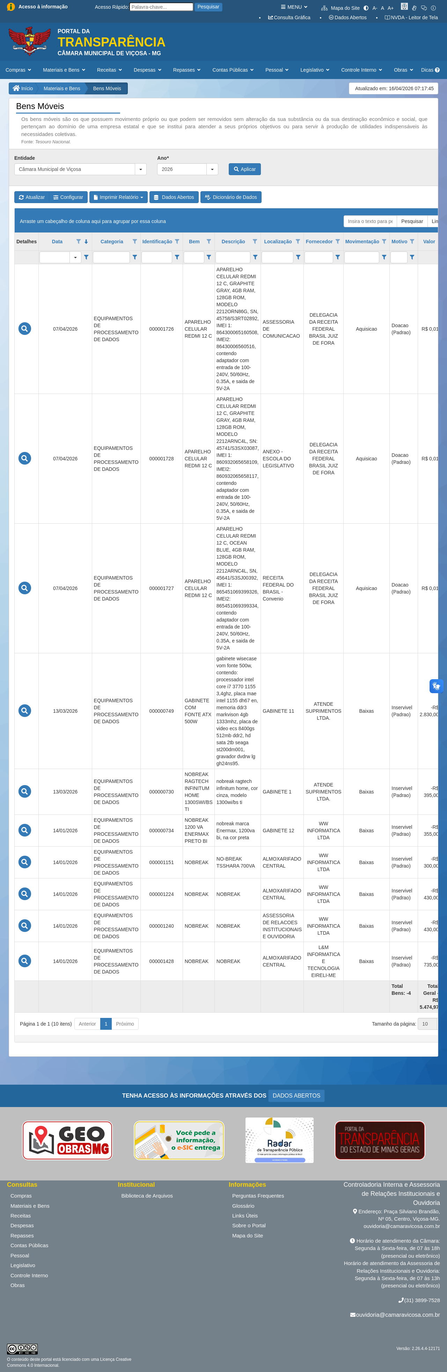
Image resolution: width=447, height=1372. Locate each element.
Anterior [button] (87, 1024)
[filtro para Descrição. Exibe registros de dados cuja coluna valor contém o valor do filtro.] (232, 257)
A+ (391, 8)
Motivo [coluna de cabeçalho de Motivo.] (399, 241)
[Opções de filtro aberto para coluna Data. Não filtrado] (78, 241)
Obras (17, 1285)
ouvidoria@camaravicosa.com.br (398, 1315)
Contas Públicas (29, 1245)
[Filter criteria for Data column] (86, 257)
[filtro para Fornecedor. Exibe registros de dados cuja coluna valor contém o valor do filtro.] (319, 257)
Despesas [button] (148, 70)
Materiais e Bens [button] (65, 70)
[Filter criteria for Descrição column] (255, 257)
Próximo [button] (125, 1024)
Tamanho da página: (394, 1024)
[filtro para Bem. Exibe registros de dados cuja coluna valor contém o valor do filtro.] (194, 257)
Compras (21, 1196)
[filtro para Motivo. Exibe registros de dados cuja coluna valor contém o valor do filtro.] (398, 257)
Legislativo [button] (316, 70)
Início (23, 88)
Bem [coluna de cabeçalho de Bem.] (194, 241)
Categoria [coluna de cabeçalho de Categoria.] (112, 241)
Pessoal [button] (277, 70)
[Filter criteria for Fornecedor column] (338, 257)
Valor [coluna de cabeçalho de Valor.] (429, 241)
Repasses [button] (187, 70)
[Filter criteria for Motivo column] (412, 257)
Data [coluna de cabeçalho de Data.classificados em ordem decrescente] (57, 241)
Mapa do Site (340, 8)
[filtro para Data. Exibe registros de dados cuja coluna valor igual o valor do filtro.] (54, 257)
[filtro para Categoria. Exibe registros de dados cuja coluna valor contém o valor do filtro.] (111, 257)
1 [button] (106, 1024)
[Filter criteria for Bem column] (209, 257)
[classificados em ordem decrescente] (86, 241)
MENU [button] (294, 7)
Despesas (22, 1225)
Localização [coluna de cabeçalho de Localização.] (278, 241)
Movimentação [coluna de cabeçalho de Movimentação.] (362, 241)
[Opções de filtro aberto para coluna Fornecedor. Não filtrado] (338, 241)
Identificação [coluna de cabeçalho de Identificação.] (157, 241)
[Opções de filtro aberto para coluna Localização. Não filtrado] (298, 241)
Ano (163, 158)
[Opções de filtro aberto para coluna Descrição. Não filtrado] (255, 241)
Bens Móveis (107, 88)
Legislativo (22, 1265)
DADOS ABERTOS (296, 1096)
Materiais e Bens (62, 88)
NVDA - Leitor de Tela (411, 17)
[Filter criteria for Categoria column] (134, 257)
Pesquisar (208, 6)
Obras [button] (404, 70)
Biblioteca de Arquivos (147, 1196)
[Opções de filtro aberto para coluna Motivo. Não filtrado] (412, 241)
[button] (141, 169)
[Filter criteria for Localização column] (298, 257)
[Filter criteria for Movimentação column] (384, 257)
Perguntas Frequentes (258, 1196)
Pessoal (19, 1255)
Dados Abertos (347, 17)
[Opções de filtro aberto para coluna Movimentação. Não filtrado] (384, 241)
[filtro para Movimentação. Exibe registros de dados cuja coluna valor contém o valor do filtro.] (361, 257)
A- (375, 8)
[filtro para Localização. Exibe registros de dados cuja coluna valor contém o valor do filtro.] (277, 257)
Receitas (20, 1216)
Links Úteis (245, 1216)
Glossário (243, 1206)
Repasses (22, 1235)
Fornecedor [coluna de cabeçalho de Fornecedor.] (319, 241)
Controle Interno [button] (362, 70)
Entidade (24, 158)
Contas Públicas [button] (234, 70)
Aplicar (245, 169)
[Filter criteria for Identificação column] (177, 257)
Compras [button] (19, 70)
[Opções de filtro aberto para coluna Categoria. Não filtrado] (135, 241)
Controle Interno (29, 1275)
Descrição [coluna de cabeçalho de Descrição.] (233, 241)
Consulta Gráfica (289, 17)
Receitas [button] (110, 70)
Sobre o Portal (249, 1225)
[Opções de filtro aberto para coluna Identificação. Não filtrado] (177, 241)
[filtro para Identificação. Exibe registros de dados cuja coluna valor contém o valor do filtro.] (157, 257)
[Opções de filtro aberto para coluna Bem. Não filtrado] (209, 241)
